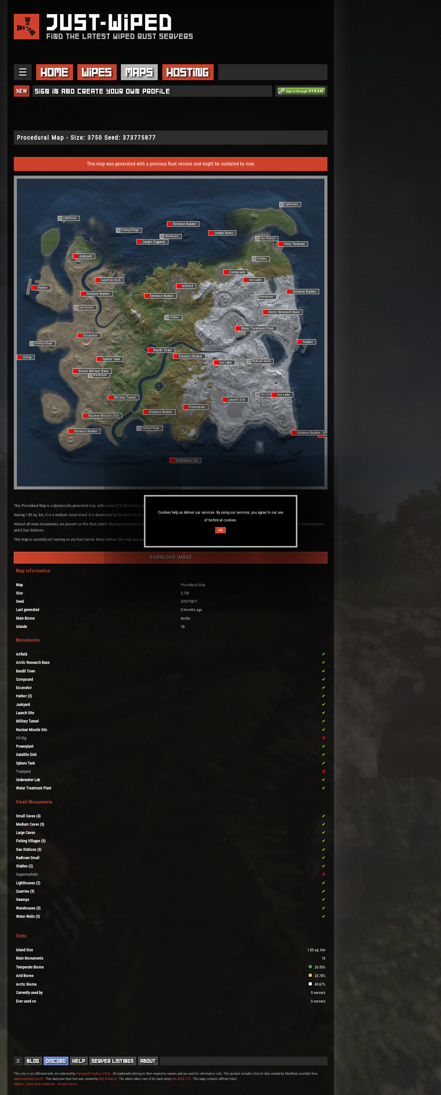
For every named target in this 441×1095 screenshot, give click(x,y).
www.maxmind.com (28, 1079)
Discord (56, 1060)
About (148, 1060)
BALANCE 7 (181, 1079)
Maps (139, 72)
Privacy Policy (67, 1084)
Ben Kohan (107, 1079)
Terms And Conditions (40, 1084)
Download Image (170, 557)
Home (54, 72)
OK (220, 530)
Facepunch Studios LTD (93, 1074)
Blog (33, 1060)
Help (78, 1060)
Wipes (97, 72)
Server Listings (113, 1060)
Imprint (18, 1084)
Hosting (188, 72)
